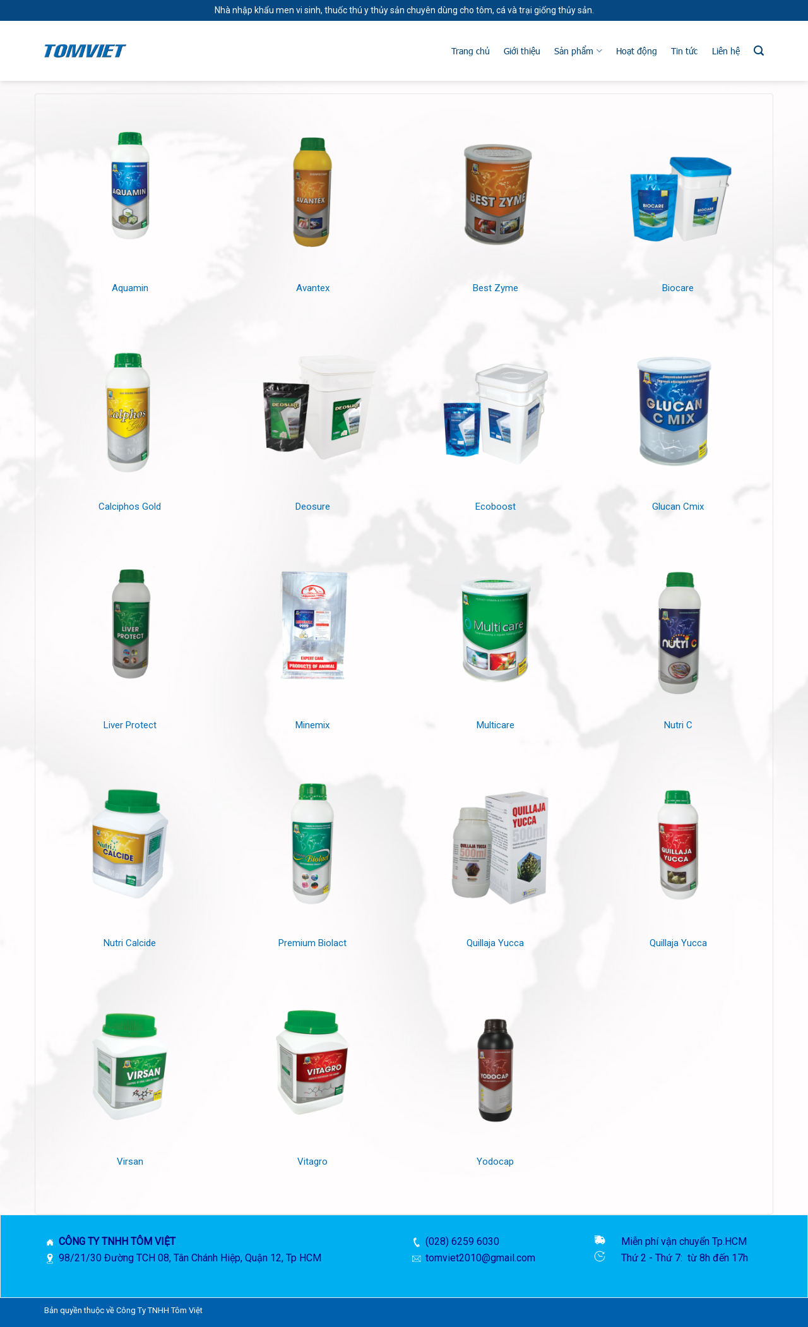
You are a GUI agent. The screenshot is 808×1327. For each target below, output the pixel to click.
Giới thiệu (522, 50)
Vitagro (312, 1161)
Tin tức (684, 50)
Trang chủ (470, 50)
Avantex (313, 288)
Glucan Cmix (678, 506)
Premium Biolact (312, 943)
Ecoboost (495, 506)
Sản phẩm (578, 51)
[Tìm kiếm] (759, 51)
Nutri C (678, 725)
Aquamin (130, 288)
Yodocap (495, 1161)
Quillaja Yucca (495, 943)
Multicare (495, 725)
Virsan (130, 1161)
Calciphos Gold (129, 506)
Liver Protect (130, 725)
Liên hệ (726, 50)
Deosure (312, 506)
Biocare (678, 288)
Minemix (312, 725)
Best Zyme (495, 288)
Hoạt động (636, 50)
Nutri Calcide (130, 943)
